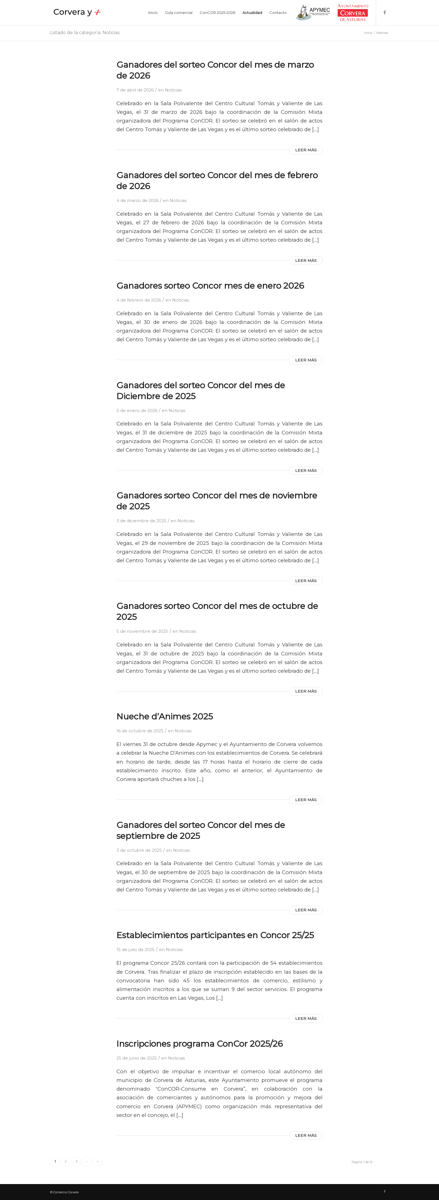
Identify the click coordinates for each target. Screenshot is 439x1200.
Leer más (306, 150)
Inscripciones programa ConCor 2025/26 (199, 1044)
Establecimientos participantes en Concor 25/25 (215, 935)
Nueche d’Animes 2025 (164, 716)
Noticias (173, 90)
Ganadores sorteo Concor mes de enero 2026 (210, 286)
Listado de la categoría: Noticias (85, 32)
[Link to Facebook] (384, 12)
